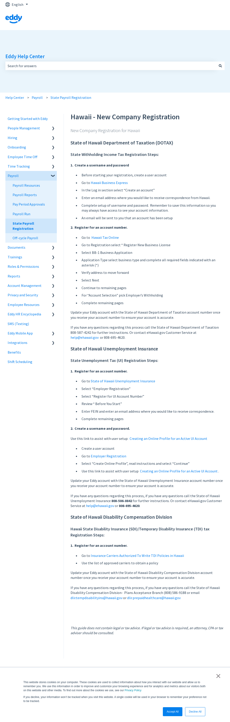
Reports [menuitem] (14, 276)
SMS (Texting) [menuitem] (18, 323)
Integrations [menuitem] (17, 342)
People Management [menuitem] (24, 128)
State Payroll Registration (71, 97)
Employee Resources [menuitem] (24, 304)
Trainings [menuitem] (15, 257)
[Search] (220, 66)
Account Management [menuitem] (25, 285)
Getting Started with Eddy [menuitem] (28, 118)
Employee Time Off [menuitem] (23, 157)
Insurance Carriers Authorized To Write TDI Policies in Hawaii (137, 555)
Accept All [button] (173, 711)
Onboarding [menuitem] (17, 147)
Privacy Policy (133, 690)
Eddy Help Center (25, 56)
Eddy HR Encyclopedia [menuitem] (24, 314)
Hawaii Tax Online (105, 237)
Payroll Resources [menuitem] (26, 185)
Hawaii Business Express (109, 182)
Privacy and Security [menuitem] (23, 295)
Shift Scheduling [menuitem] (20, 361)
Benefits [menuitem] (14, 352)
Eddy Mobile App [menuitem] (20, 333)
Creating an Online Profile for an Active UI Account (168, 438)
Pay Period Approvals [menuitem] (29, 204)
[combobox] (110, 66)
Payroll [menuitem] (13, 175)
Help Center (14, 97)
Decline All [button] (195, 711)
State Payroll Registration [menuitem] (23, 225)
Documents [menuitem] (16, 247)
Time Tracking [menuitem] (19, 166)
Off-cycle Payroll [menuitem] (25, 238)
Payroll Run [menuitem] (21, 214)
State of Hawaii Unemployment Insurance (123, 381)
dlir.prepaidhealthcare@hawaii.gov (154, 598)
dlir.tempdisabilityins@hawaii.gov (96, 598)
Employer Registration (108, 456)
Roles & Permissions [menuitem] (23, 266)
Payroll (37, 97)
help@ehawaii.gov (85, 337)
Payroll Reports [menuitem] (25, 195)
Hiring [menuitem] (12, 137)
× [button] (218, 676)
